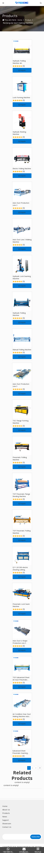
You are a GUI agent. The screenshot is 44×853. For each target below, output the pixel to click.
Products (6, 813)
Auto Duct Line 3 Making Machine (22, 240)
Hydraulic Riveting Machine (19, 133)
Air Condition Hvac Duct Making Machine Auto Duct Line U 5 (22, 715)
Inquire (22, 70)
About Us (6, 809)
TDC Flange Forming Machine (20, 422)
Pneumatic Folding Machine (20, 458)
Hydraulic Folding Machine (19, 314)
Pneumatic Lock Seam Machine (21, 605)
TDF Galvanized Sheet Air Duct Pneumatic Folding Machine (21, 678)
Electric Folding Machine (22, 168)
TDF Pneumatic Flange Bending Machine (21, 495)
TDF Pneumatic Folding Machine (22, 532)
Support (5, 820)
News (4, 816)
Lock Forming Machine (21, 97)
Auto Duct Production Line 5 (21, 385)
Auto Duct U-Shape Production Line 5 (20, 642)
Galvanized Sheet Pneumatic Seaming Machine (20, 752)
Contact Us (6, 827)
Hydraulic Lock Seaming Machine (22, 277)
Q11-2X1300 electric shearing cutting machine (20, 568)
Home (4, 806)
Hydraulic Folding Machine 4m (19, 62)
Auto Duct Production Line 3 (21, 204)
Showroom (6, 823)
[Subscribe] (35, 837)
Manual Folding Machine (22, 350)
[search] (16, 837)
